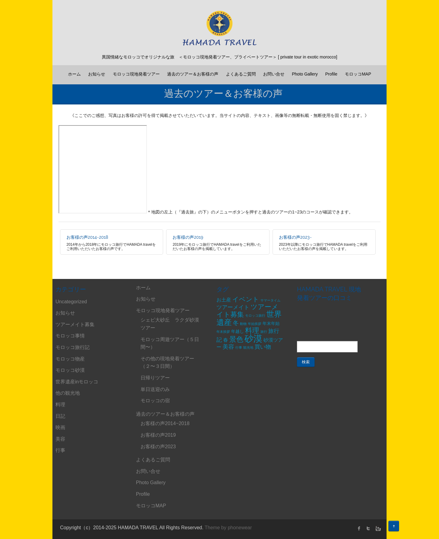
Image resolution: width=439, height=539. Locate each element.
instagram (377, 528)
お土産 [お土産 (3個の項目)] (223, 299)
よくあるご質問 (241, 74)
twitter (368, 528)
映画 (60, 427)
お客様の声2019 (188, 237)
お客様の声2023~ (295, 237)
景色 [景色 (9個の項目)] (236, 339)
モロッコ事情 (70, 335)
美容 (60, 439)
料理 (60, 404)
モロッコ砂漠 (70, 370)
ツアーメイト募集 (75, 324)
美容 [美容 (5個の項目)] (228, 346)
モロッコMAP (358, 74)
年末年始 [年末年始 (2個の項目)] (271, 323)
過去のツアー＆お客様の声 (192, 74)
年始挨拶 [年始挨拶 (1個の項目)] (254, 324)
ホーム (74, 74)
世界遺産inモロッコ (76, 381)
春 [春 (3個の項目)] (225, 340)
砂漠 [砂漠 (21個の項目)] (253, 338)
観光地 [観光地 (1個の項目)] (248, 347)
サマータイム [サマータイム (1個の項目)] (270, 300)
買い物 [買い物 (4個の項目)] (263, 347)
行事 (60, 450)
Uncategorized (71, 301)
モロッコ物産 (70, 358)
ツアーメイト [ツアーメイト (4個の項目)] (232, 307)
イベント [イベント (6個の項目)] (245, 299)
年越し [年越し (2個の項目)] (237, 331)
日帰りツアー (155, 377)
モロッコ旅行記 (72, 347)
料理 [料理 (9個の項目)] (252, 330)
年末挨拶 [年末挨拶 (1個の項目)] (223, 331)
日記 (60, 416)
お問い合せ (273, 74)
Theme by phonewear (228, 527)
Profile (331, 74)
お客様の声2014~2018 (87, 237)
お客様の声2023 (158, 446)
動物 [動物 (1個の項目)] (243, 324)
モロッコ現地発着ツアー (136, 74)
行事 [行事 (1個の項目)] (238, 347)
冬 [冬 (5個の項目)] (236, 323)
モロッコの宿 (155, 400)
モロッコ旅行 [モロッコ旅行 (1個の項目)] (255, 315)
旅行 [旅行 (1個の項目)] (263, 331)
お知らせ (96, 74)
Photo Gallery (305, 74)
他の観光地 (67, 393)
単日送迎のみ (155, 389)
